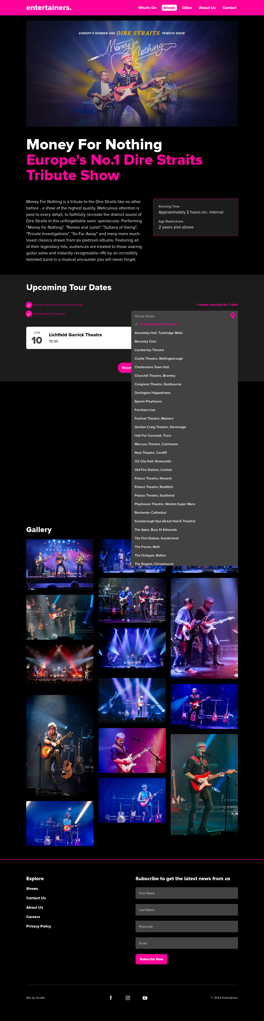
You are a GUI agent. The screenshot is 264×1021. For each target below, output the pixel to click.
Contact (229, 7)
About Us (207, 7)
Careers (33, 916)
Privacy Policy (38, 926)
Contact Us (36, 898)
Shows (169, 7)
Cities (187, 7)
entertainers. (49, 7)
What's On (147, 7)
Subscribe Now (151, 959)
